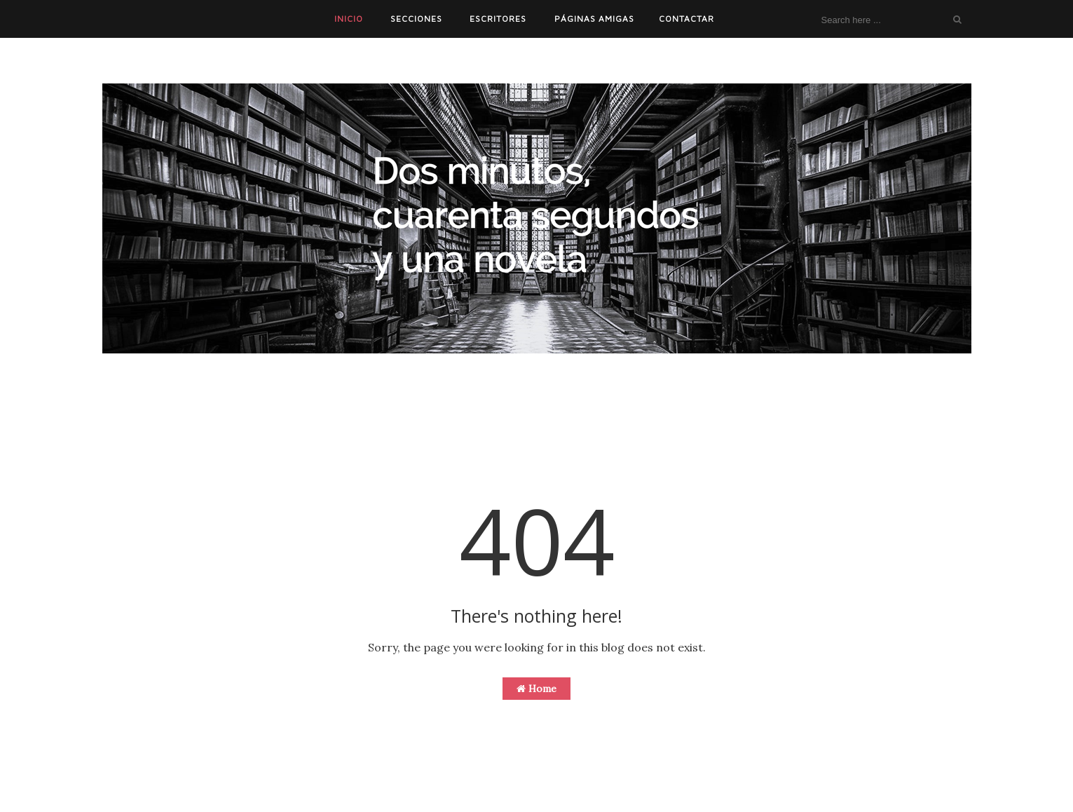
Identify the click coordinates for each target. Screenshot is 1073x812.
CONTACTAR (686, 18)
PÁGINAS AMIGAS (594, 18)
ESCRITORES (498, 18)
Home (536, 688)
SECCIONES (416, 18)
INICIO (348, 18)
